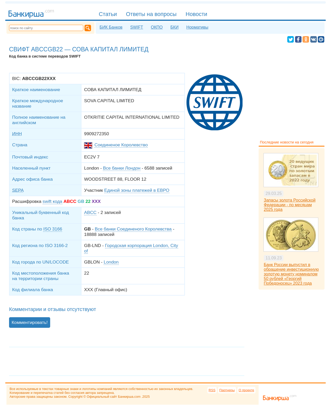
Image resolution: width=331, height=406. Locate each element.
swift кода (52, 201)
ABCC (90, 212)
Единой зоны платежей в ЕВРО (136, 190)
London (111, 262)
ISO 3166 (52, 229)
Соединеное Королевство (121, 144)
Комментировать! (30, 322)
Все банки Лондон (121, 168)
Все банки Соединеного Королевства (133, 229)
